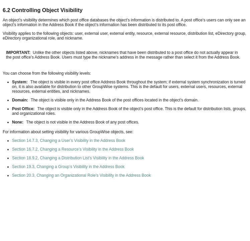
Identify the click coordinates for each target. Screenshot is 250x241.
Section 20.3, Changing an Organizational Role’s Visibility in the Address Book (81, 175)
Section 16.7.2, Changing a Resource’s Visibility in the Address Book (73, 149)
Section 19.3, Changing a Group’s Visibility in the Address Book (68, 166)
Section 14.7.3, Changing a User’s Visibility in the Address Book (68, 140)
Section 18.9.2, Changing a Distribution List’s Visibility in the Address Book (78, 158)
